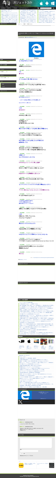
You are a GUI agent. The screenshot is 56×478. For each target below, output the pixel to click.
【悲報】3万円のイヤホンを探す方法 (45, 12)
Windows (27, 37)
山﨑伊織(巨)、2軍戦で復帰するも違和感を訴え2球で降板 (30, 385)
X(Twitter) (3, 8)
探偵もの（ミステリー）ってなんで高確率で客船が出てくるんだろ (32, 378)
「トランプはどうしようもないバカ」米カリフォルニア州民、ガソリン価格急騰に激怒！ (34, 22)
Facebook (9, 8)
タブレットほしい (42, 10)
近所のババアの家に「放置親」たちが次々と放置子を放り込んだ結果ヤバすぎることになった (17, 19)
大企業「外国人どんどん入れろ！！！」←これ (28, 381)
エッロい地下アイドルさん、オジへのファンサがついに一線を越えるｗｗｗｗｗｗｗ (35, 321)
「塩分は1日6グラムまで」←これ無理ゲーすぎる (28, 11)
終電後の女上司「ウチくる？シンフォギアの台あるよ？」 (30, 366)
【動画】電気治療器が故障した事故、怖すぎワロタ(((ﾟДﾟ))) (30, 365)
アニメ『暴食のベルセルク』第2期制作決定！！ (28, 328)
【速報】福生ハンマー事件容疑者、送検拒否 (27, 14)
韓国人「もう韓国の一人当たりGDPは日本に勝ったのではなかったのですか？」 (33, 19)
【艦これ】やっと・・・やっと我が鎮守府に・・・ (29, 331)
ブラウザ (25, 259)
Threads (15, 8)
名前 (21, 449)
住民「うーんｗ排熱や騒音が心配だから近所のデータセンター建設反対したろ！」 (35, 326)
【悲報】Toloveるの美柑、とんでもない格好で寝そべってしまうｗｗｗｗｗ (33, 316)
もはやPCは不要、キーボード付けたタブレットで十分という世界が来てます (34, 334)
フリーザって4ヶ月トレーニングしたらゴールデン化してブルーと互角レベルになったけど (16, 12)
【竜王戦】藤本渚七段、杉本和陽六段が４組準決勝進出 (30, 372)
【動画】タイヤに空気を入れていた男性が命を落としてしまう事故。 (32, 369)
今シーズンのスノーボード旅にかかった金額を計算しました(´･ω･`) (32, 371)
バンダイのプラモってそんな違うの (26, 379)
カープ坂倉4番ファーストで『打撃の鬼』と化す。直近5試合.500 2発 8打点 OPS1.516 (34, 15)
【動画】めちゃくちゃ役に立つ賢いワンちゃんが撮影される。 (12, 18)
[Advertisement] (27, 273)
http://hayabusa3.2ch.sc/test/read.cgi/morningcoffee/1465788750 (43, 257)
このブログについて (23, 8)
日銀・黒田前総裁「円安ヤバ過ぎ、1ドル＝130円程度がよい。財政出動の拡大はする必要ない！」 (36, 12)
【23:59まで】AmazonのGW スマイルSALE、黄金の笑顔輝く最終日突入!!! (33, 329)
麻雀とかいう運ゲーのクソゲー (7, 11)
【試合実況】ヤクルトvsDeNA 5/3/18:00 (27, 322)
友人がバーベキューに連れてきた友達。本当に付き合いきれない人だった (13, 22)
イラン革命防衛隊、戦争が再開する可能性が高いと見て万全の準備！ (31, 10)
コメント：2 (34, 37)
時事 (30, 37)
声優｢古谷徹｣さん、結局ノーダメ (7, 10)
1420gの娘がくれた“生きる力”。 (24, 355)
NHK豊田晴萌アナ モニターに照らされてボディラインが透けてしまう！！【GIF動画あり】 (35, 18)
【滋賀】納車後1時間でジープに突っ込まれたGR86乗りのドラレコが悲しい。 (14, 15)
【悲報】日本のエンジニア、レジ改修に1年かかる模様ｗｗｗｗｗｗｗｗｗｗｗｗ (35, 368)
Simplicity (31, 475)
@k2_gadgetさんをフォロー (27, 401)
